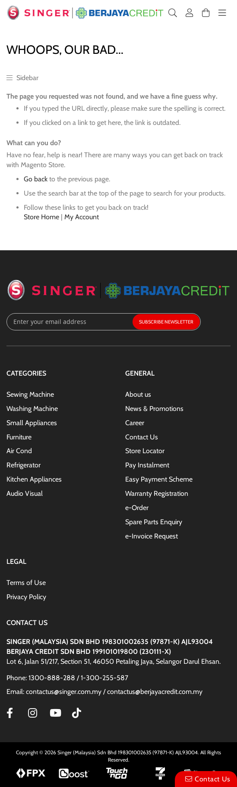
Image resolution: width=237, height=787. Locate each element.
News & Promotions (154, 408)
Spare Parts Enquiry (153, 522)
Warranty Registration (156, 493)
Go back (35, 179)
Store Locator (144, 451)
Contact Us (141, 437)
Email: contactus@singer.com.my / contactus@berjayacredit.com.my (104, 691)
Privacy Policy (26, 597)
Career (134, 423)
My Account (81, 217)
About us (138, 394)
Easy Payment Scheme (159, 479)
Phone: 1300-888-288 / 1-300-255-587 (67, 678)
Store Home (41, 217)
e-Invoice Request (151, 536)
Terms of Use (26, 583)
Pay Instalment (147, 465)
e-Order (137, 508)
